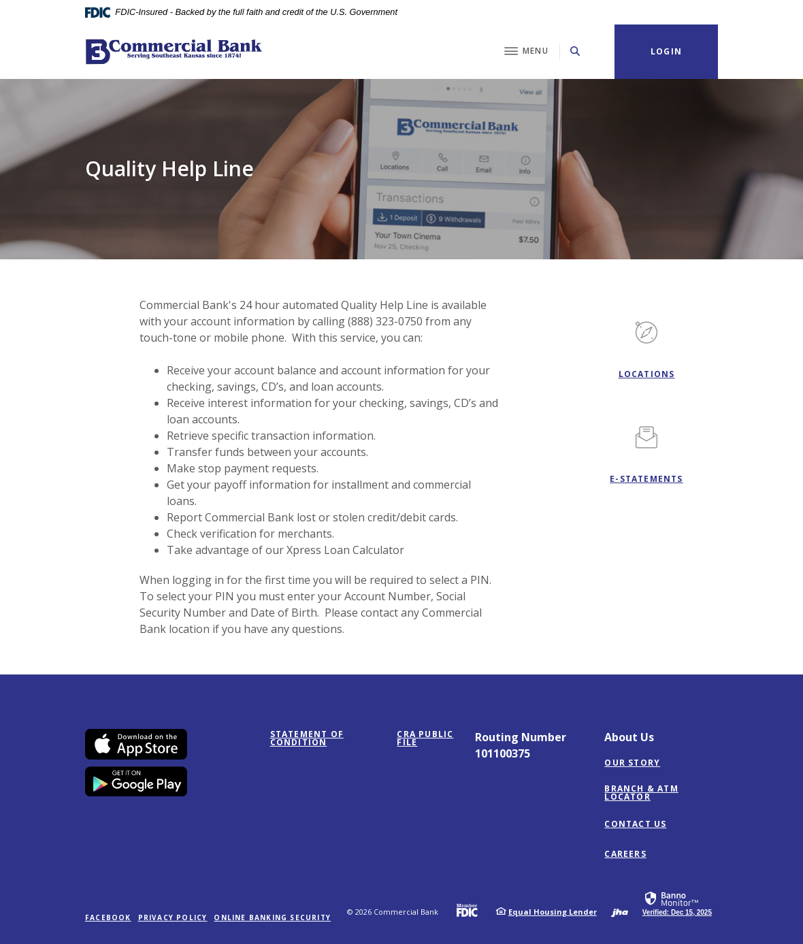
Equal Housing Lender (552, 912)
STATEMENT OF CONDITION (325, 738)
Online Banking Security (272, 917)
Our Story (632, 763)
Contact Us (635, 824)
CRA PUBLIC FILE (425, 738)
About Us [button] (629, 737)
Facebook (108, 917)
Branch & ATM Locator (641, 793)
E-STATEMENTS (646, 479)
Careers (625, 854)
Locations (647, 374)
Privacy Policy (173, 917)
